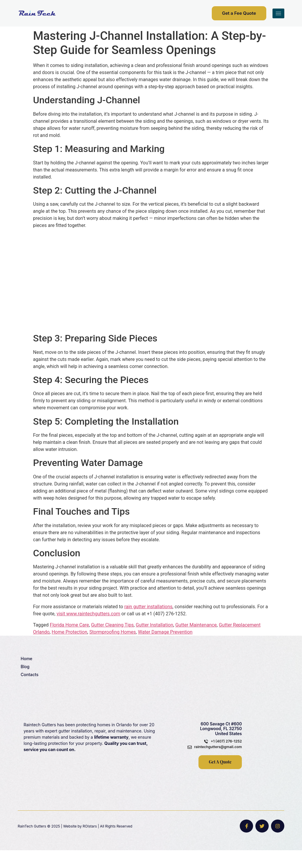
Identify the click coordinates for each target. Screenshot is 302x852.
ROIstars (90, 827)
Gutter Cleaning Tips (112, 625)
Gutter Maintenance (195, 625)
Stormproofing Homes (112, 632)
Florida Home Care (69, 625)
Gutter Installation (154, 625)
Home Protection (69, 632)
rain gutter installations (148, 606)
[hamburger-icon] (278, 13)
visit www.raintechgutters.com (88, 613)
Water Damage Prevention (165, 632)
